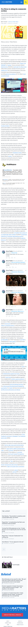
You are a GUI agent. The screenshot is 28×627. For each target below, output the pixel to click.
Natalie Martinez (13, 21)
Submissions (20, 622)
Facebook (3, 436)
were (5, 438)
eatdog (9, 65)
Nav (20, 2)
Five (19, 436)
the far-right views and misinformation (14, 445)
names (14, 341)
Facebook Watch (5, 125)
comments (9, 436)
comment (10, 450)
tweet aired (8, 377)
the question (16, 454)
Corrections (8, 622)
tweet (23, 366)
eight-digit (8, 234)
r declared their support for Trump (11, 373)
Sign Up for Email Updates (12, 614)
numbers (13, 234)
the (24, 434)
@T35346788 (4, 339)
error (6, 70)
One (12, 461)
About (7, 621)
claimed (14, 471)
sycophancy (13, 74)
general (8, 74)
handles (17, 232)
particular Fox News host (20, 67)
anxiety (6, 67)
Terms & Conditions (7, 626)
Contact (20, 621)
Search (26, 2)
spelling (3, 70)
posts (2, 438)
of (14, 232)
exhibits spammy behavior (17, 379)
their (11, 341)
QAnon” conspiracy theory (7, 325)
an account (7, 323)
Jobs (8, 624)
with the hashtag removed (16, 384)
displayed (15, 436)
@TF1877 (22, 339)
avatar (10, 156)
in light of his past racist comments (15, 466)
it (12, 436)
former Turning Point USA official (9, 464)
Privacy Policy (20, 624)
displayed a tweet (17, 152)
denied (16, 470)
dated (2, 67)
